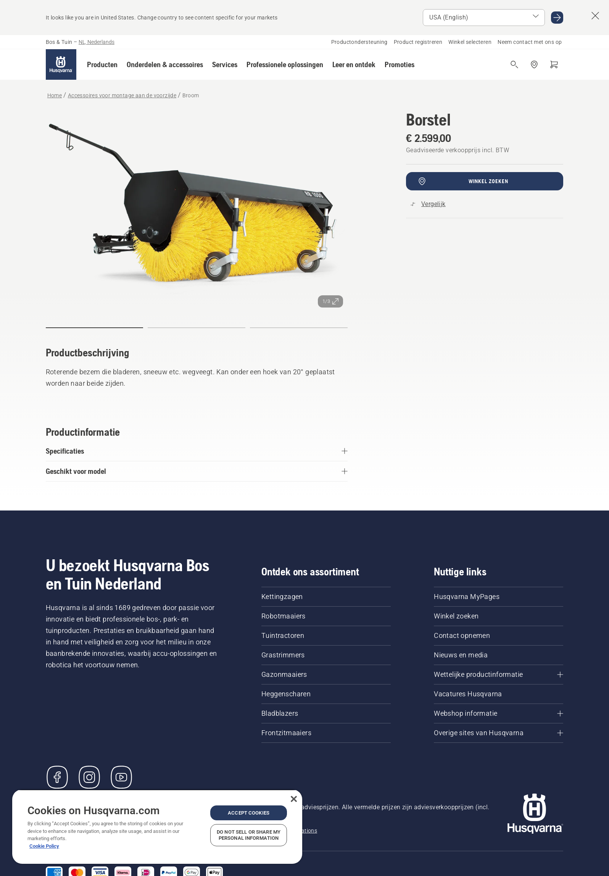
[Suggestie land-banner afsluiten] (595, 16)
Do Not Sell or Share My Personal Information (248, 835)
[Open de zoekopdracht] (514, 64)
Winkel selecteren (469, 42)
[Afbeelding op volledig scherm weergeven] (197, 211)
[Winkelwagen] (554, 64)
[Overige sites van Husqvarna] (498, 733)
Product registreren (418, 42)
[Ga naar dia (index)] (94, 328)
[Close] (294, 799)
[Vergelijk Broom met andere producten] (428, 204)
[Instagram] (89, 777)
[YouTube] (121, 777)
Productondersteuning (359, 42)
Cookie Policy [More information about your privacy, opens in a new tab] (44, 846)
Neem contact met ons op (530, 42)
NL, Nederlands (96, 42)
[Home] (61, 64)
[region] (157, 826)
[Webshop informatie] (498, 713)
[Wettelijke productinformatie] (498, 674)
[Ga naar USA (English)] (557, 17)
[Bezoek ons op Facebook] (57, 777)
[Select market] (484, 17)
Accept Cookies (248, 813)
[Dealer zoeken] (534, 64)
